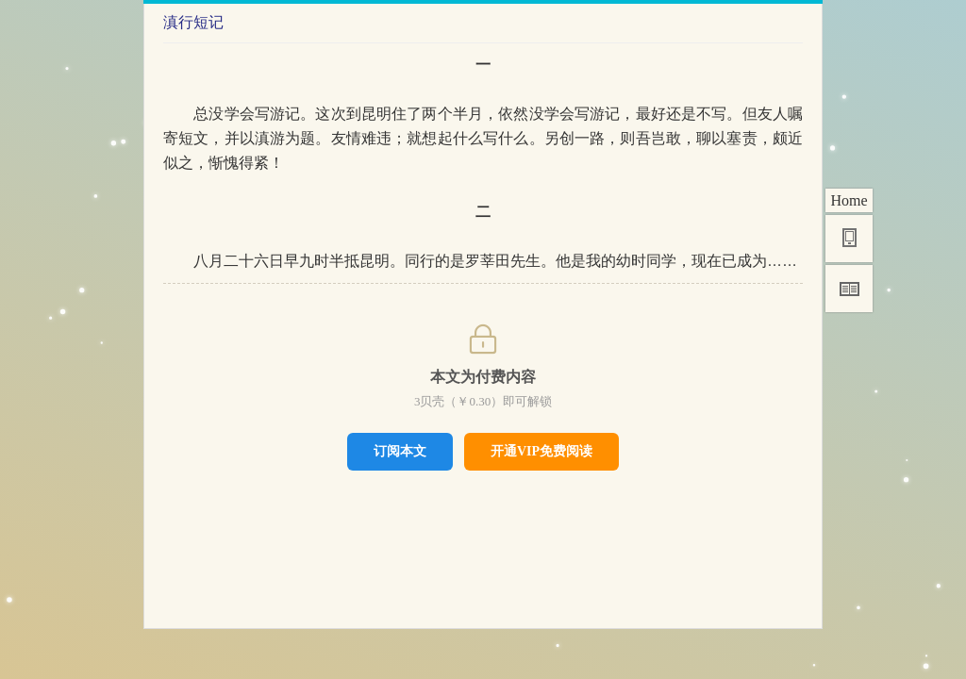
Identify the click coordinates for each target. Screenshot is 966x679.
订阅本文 (400, 450)
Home (848, 200)
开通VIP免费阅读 (541, 451)
